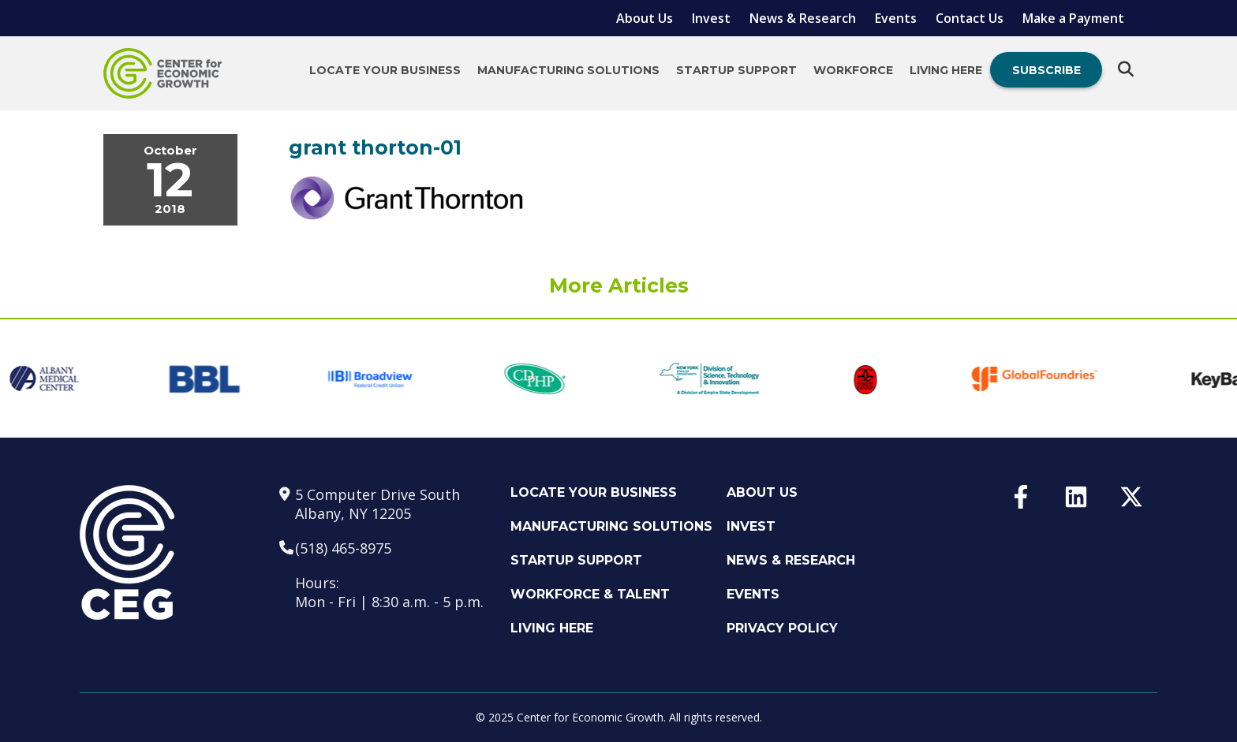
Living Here (946, 70)
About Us (644, 18)
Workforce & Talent (590, 594)
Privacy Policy (782, 628)
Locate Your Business (385, 70)
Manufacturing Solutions (568, 70)
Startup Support (736, 70)
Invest (711, 18)
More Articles (619, 285)
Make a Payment (1073, 18)
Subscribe (1046, 70)
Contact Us (969, 18)
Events (896, 18)
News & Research (802, 18)
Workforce (853, 70)
